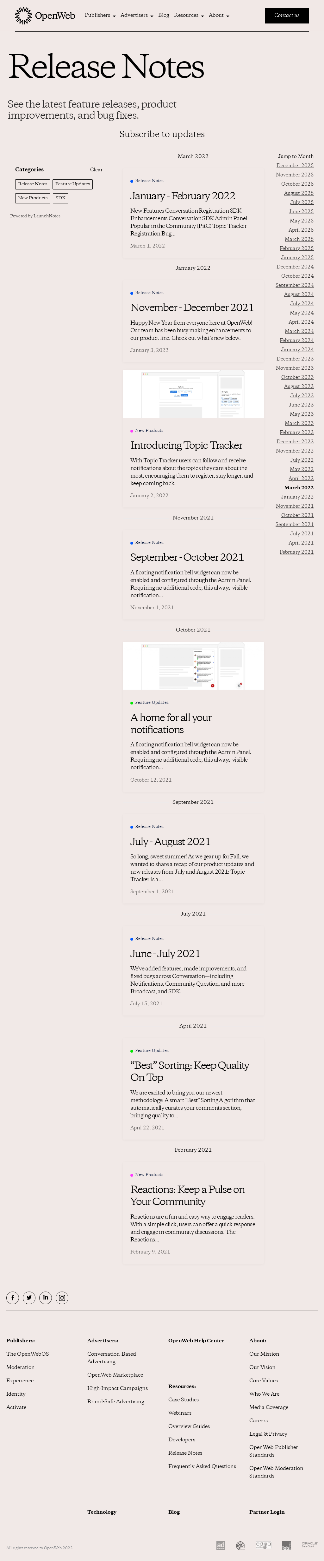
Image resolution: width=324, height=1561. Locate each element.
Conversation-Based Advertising (111, 1358)
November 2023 (295, 368)
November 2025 (295, 175)
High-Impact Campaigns (117, 1388)
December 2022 (295, 442)
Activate (16, 1408)
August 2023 (299, 387)
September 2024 (295, 285)
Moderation (20, 1368)
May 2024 (302, 313)
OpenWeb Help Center (196, 1341)
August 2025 (299, 193)
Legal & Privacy (268, 1434)
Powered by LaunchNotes (35, 216)
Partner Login (267, 1512)
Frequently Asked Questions (202, 1467)
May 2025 (302, 221)
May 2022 (302, 469)
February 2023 (297, 433)
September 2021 (295, 525)
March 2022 (299, 488)
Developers (181, 1440)
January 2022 (297, 497)
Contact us (287, 15)
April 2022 (301, 479)
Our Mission (264, 1354)
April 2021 (301, 543)
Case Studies (183, 1400)
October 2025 (297, 184)
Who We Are (264, 1394)
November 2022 (295, 451)
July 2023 (302, 396)
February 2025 (297, 249)
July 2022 (302, 460)
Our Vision (262, 1368)
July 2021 (302, 534)
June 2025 (301, 212)
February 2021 (297, 552)
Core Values (263, 1381)
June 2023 (301, 405)
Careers (258, 1421)
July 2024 (302, 304)
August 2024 (299, 295)
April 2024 (301, 322)
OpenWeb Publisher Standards (273, 1451)
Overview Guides (189, 1427)
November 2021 (295, 506)
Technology (101, 1512)
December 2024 (295, 267)
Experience (20, 1381)
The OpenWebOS (27, 1354)
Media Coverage (268, 1408)
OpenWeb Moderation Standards (276, 1472)
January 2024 (297, 350)
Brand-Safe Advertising (115, 1402)
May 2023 (302, 414)
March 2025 (299, 239)
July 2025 (302, 203)
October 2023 (297, 377)
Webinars (179, 1413)
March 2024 (299, 331)
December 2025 (295, 166)
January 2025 (297, 258)
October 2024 (297, 276)
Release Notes (185, 1453)
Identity (16, 1394)
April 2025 (301, 230)
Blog (163, 15)
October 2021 (297, 515)
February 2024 (297, 341)
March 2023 (299, 423)
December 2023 (295, 359)
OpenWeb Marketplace (115, 1375)
